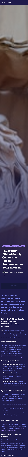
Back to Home (6, 2)
